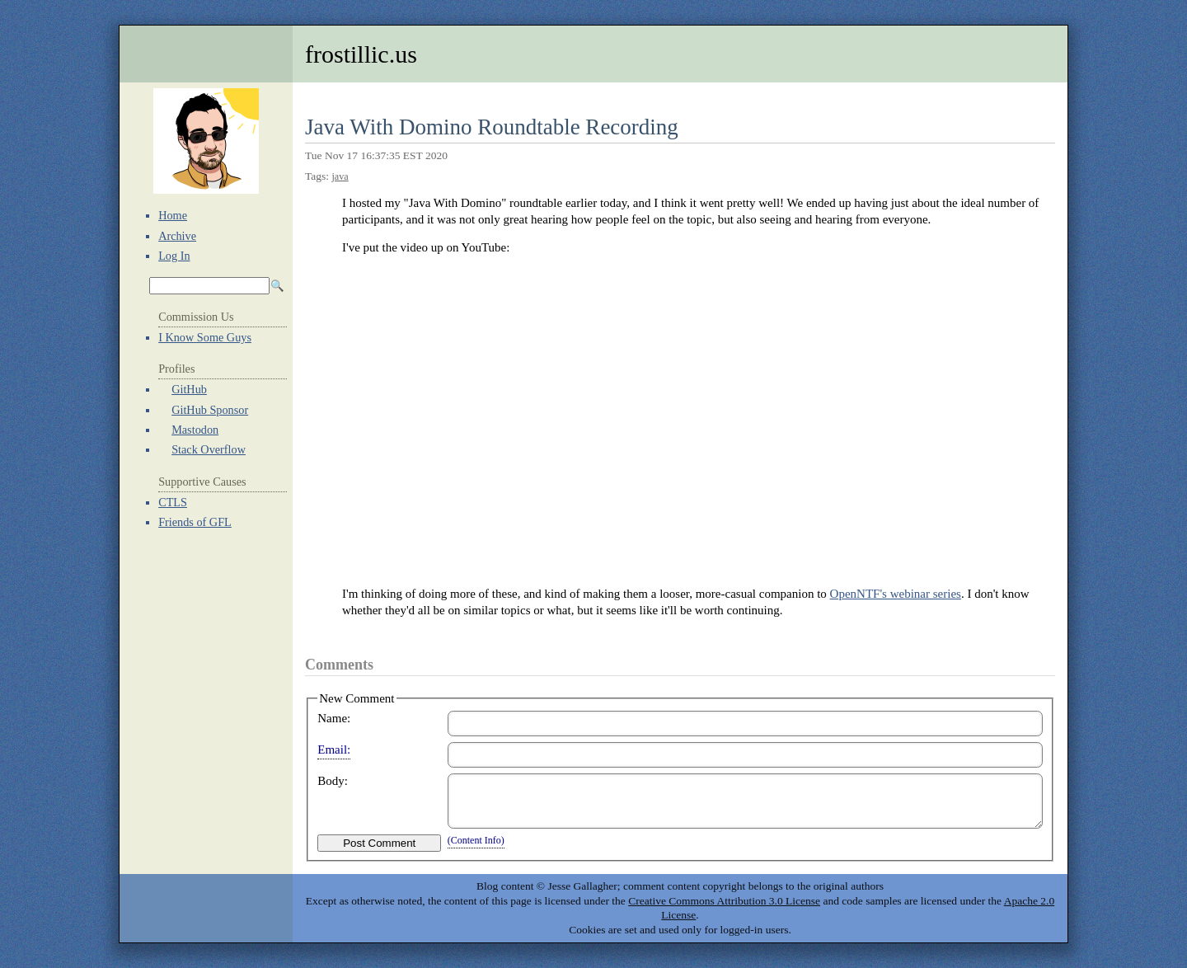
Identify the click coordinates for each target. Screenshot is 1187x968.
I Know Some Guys (204, 337)
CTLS (172, 502)
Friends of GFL (195, 522)
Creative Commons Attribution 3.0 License (724, 901)
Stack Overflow (208, 449)
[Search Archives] (209, 285)
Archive (177, 235)
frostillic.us (361, 54)
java (339, 176)
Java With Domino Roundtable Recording (491, 127)
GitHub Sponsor (209, 409)
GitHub (189, 389)
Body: (332, 780)
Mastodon (194, 429)
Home (172, 215)
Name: (333, 718)
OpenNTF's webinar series (895, 593)
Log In (174, 255)
